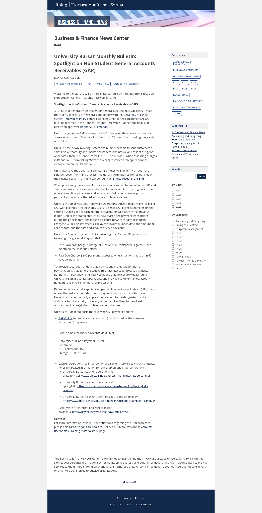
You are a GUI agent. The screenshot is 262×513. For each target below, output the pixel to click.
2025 (178, 194)
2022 (178, 206)
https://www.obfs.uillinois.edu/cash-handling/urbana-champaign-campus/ (109, 401)
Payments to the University (126, 84)
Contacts (129, 481)
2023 (178, 202)
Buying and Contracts (185, 70)
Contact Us (115, 504)
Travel (176, 113)
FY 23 (193, 82)
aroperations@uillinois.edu (87, 427)
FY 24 (175, 88)
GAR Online (65, 318)
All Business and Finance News (188, 132)
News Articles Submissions (138, 504)
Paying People (102, 84)
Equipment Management (186, 76)
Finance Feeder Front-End (128, 178)
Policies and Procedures (186, 107)
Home (57, 44)
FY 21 (89, 84)
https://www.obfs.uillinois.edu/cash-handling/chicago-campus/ (113, 375)
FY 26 (193, 88)
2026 (178, 191)
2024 (178, 198)
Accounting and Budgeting (69, 84)
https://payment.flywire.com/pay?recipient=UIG (101, 412)
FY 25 (184, 88)
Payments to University (184, 150)
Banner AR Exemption (94, 127)
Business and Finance (131, 498)
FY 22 (184, 82)
